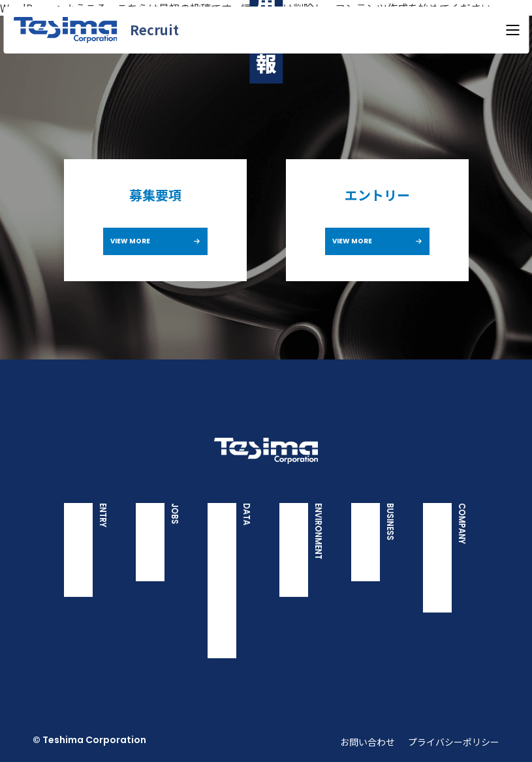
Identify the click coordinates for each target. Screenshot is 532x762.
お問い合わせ (367, 741)
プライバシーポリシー (453, 741)
